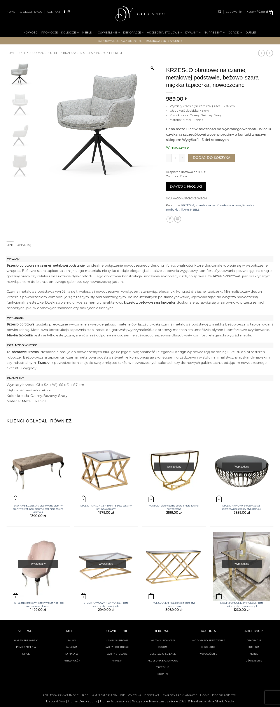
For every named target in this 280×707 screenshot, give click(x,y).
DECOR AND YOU (225, 694)
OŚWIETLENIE (109, 32)
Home (11, 53)
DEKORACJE (133, 32)
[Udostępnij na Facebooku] (169, 219)
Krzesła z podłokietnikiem (101, 53)
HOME (11, 11)
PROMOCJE (49, 32)
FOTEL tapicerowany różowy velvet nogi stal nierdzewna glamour (38, 604)
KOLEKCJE (70, 32)
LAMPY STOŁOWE (117, 654)
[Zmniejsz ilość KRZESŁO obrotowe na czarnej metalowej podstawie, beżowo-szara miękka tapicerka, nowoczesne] (168, 158)
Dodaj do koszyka (212, 158)
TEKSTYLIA (162, 667)
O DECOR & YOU (31, 11)
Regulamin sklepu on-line (103, 694)
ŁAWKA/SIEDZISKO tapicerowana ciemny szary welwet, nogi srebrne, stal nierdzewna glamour (38, 509)
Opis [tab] (10, 244)
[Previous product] (269, 53)
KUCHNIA (253, 647)
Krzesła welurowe (229, 205)
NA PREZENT (214, 32)
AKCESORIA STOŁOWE (164, 32)
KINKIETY (117, 660)
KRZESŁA (69, 53)
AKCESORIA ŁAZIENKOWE (163, 660)
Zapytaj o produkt (186, 186)
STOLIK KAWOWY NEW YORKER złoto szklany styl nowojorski (106, 604)
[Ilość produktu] (175, 158)
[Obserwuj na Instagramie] (69, 11)
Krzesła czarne (205, 205)
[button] (234, 12)
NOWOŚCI (31, 32)
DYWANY (193, 32)
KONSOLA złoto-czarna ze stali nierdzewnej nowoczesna (174, 507)
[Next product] (261, 53)
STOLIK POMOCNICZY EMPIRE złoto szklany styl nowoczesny (106, 507)
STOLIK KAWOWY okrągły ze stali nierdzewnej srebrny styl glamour (241, 507)
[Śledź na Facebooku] (64, 11)
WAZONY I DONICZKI (163, 640)
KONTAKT (53, 11)
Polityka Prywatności (60, 694)
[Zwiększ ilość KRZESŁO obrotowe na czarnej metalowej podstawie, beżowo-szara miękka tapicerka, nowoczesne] (182, 158)
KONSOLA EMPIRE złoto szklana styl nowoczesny (174, 604)
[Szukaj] (219, 12)
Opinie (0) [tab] (24, 244)
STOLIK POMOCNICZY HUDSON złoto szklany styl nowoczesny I (241, 604)
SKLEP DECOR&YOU (32, 53)
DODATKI (163, 674)
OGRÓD (235, 32)
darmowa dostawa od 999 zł (120, 40)
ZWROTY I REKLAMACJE (180, 694)
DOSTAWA (152, 694)
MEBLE (88, 32)
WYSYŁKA (135, 694)
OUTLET (251, 32)
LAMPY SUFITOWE (117, 640)
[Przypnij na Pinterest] (177, 219)
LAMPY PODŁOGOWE (117, 647)
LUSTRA (163, 647)
